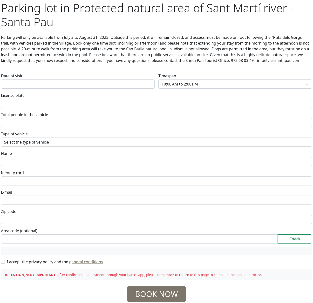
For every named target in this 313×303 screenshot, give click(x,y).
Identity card (12, 172)
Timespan (167, 76)
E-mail (6, 192)
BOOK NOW (156, 294)
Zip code (8, 211)
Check (294, 239)
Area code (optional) (19, 230)
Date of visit (11, 76)
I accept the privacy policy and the (55, 261)
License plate (13, 95)
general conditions (86, 261)
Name (6, 153)
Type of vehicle (14, 134)
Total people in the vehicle (24, 114)
